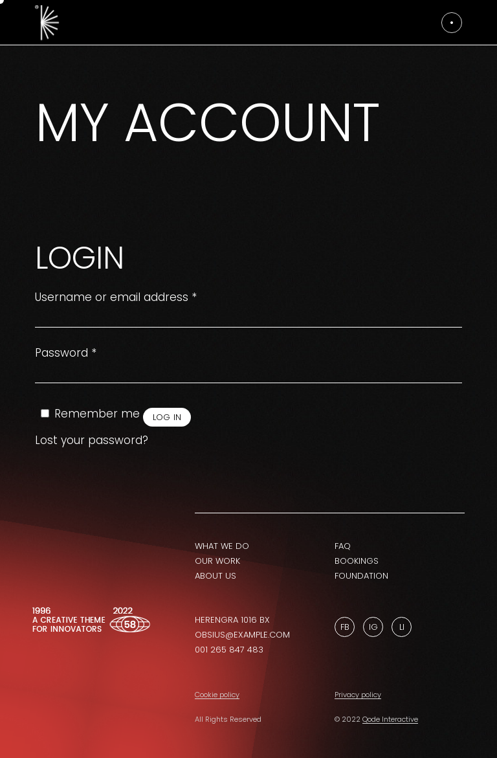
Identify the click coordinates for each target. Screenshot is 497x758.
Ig (373, 627)
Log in (167, 417)
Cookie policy (217, 694)
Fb (344, 627)
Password (65, 353)
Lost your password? (91, 440)
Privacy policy (358, 694)
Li (401, 627)
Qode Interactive (390, 719)
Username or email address (116, 297)
